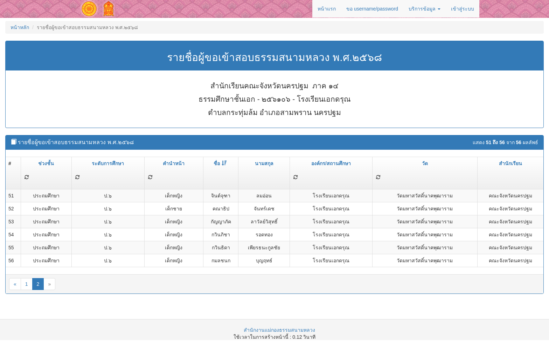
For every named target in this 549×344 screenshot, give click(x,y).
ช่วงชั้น (46, 163)
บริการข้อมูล (424, 9)
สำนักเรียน (510, 163)
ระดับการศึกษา (108, 163)
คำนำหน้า (174, 163)
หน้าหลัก (20, 27)
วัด (425, 163)
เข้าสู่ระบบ (462, 9)
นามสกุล (264, 163)
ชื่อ (220, 163)
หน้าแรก (327, 9)
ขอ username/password (372, 9)
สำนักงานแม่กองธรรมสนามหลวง (279, 330)
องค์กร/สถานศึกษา (331, 163)
